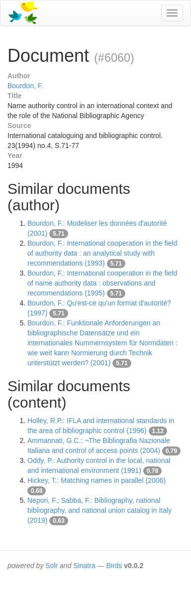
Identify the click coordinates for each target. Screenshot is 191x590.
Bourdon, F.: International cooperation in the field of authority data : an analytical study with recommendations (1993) (102, 253)
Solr (51, 566)
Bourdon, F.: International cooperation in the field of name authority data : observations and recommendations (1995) (102, 283)
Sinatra (84, 566)
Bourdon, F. (25, 86)
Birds (114, 566)
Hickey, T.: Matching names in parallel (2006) (96, 480)
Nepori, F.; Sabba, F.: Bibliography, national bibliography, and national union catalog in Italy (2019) (99, 510)
